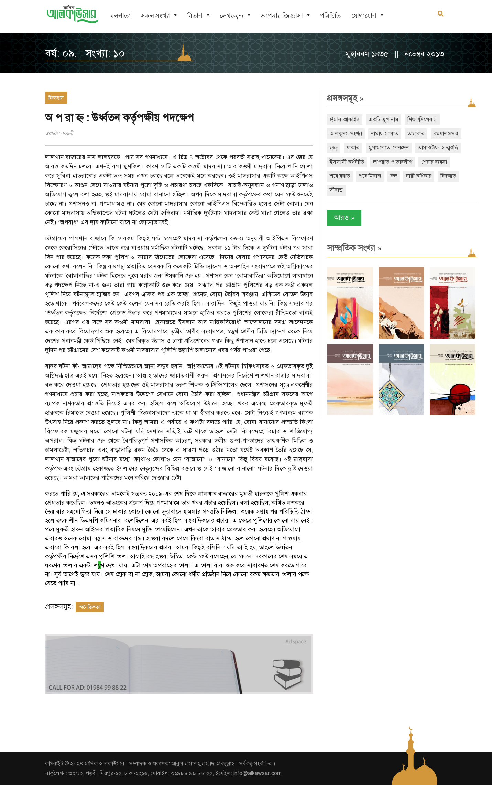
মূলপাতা (120, 15)
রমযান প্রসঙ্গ (446, 133)
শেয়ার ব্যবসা (434, 161)
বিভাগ (195, 15)
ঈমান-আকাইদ (345, 119)
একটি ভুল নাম (383, 119)
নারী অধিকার (418, 176)
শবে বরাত (340, 176)
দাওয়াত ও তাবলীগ (392, 161)
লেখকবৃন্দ (231, 15)
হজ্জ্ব (334, 147)
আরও (344, 218)
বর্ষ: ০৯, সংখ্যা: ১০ (85, 53)
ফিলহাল (56, 98)
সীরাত (336, 190)
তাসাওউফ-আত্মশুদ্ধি (438, 147)
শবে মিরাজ (370, 176)
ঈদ (393, 176)
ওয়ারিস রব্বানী (59, 133)
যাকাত (353, 147)
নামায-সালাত (384, 133)
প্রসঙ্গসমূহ (345, 98)
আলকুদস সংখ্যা (346, 133)
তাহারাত (416, 133)
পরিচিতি (330, 15)
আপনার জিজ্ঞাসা (282, 15)
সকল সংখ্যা (155, 15)
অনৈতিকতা (89, 607)
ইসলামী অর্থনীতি (347, 161)
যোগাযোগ (363, 15)
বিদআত (448, 176)
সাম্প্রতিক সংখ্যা (354, 248)
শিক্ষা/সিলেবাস (422, 119)
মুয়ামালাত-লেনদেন (389, 147)
